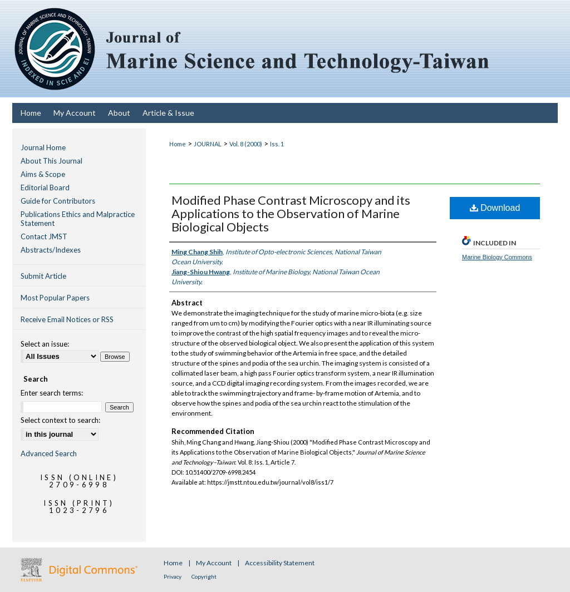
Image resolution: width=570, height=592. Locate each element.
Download (495, 208)
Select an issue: (45, 343)
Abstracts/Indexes (51, 249)
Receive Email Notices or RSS (67, 319)
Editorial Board (45, 187)
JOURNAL (208, 143)
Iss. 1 (277, 143)
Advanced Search (49, 453)
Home (177, 143)
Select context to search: (60, 420)
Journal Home (43, 147)
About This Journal (51, 160)
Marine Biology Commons (497, 257)
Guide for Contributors (58, 200)
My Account (214, 563)
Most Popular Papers (55, 297)
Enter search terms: (52, 392)
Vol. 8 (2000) (245, 143)
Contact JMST (44, 236)
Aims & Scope (43, 174)
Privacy (173, 576)
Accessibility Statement (280, 563)
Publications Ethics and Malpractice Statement (78, 219)
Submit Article (43, 276)
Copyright (204, 576)
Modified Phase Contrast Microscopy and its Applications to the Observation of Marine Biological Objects (290, 213)
